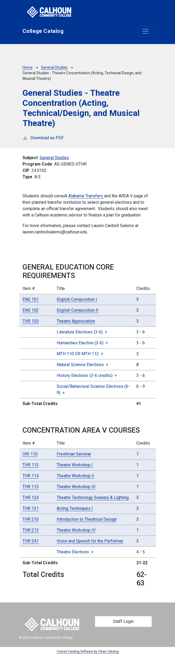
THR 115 (31, 486)
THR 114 (31, 475)
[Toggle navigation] (145, 31)
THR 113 (31, 464)
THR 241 (31, 541)
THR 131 (31, 508)
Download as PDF (43, 137)
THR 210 (31, 519)
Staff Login (123, 621)
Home (28, 67)
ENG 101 (31, 299)
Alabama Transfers (86, 195)
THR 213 (31, 530)
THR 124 (31, 497)
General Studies (54, 67)
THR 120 (31, 321)
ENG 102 (31, 310)
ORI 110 (30, 454)
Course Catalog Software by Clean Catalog (88, 651)
